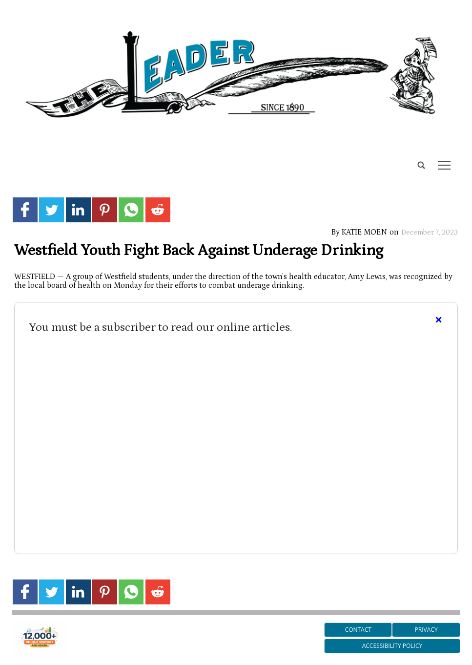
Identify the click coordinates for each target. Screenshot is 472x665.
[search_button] (16, 157)
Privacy (426, 629)
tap (444, 165)
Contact (358, 629)
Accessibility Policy (392, 646)
